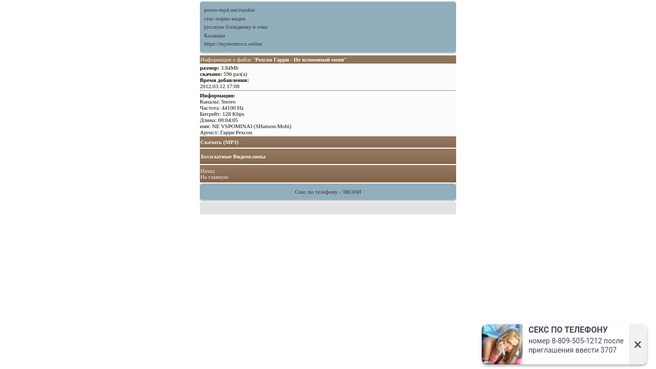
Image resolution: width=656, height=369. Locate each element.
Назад (207, 171)
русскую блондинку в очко (236, 27)
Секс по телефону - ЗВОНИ (328, 192)
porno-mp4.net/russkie (229, 10)
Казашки (214, 35)
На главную (214, 177)
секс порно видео (224, 18)
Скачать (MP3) (219, 142)
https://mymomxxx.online (233, 43)
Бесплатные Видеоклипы (233, 156)
